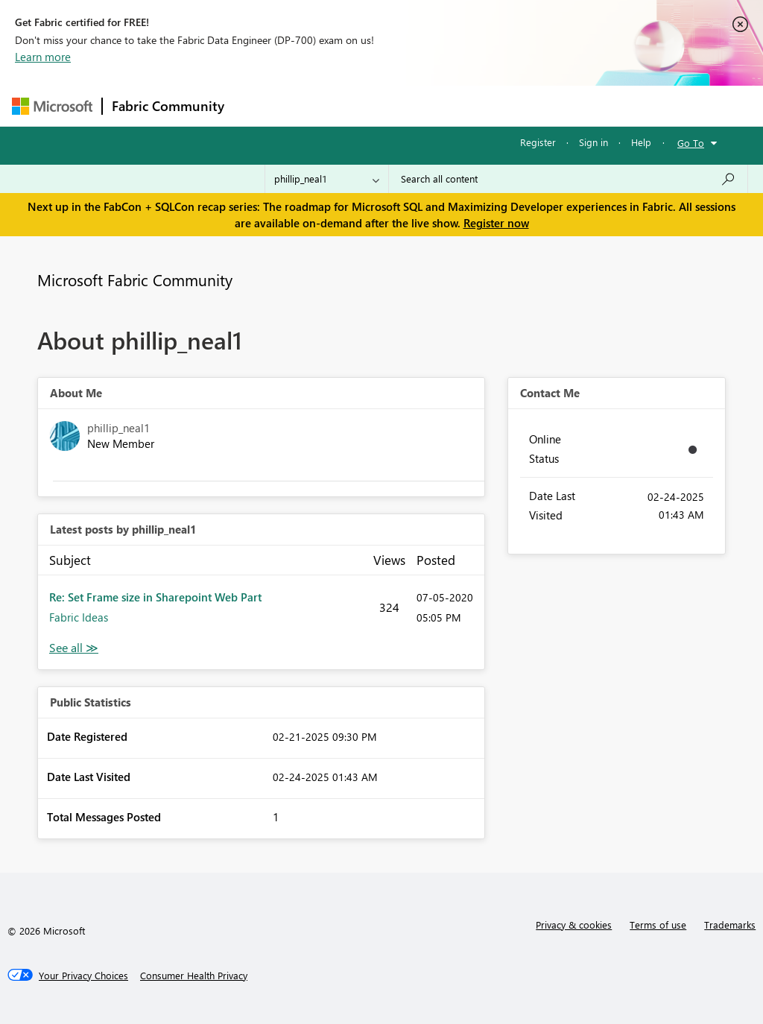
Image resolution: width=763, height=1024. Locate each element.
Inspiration (323, 105)
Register (538, 142)
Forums (258, 105)
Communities (451, 105)
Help (641, 142)
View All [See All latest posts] (73, 648)
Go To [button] (690, 142)
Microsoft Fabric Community (134, 279)
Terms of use (658, 924)
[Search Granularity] (326, 179)
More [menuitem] (568, 105)
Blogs (518, 105)
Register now (496, 222)
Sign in (593, 142)
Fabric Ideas (78, 617)
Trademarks (730, 924)
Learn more (43, 56)
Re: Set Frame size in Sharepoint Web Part (155, 597)
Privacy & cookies (574, 924)
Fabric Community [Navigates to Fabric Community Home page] (168, 106)
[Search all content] (568, 179)
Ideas (384, 105)
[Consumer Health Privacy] (193, 975)
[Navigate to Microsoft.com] (52, 106)
